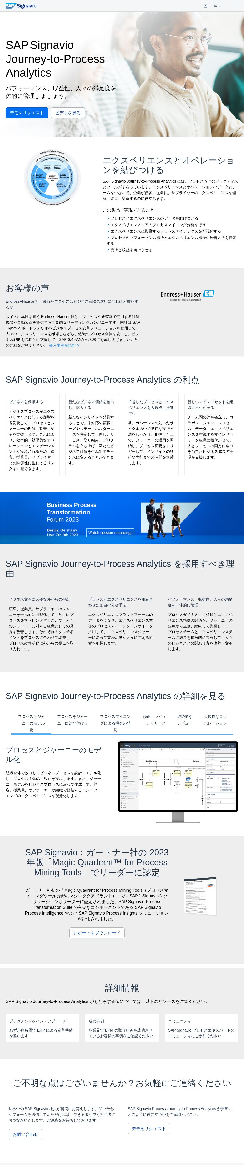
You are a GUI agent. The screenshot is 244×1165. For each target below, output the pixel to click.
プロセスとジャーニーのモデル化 (31, 723)
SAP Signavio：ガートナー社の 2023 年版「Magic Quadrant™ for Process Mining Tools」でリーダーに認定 (97, 862)
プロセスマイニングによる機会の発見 (115, 723)
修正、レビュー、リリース (154, 720)
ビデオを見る (68, 113)
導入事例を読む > (64, 345)
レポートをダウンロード (97, 933)
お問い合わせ (25, 1134)
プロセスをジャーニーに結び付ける (72, 720)
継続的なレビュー (185, 720)
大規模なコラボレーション (215, 720)
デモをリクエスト (27, 113)
